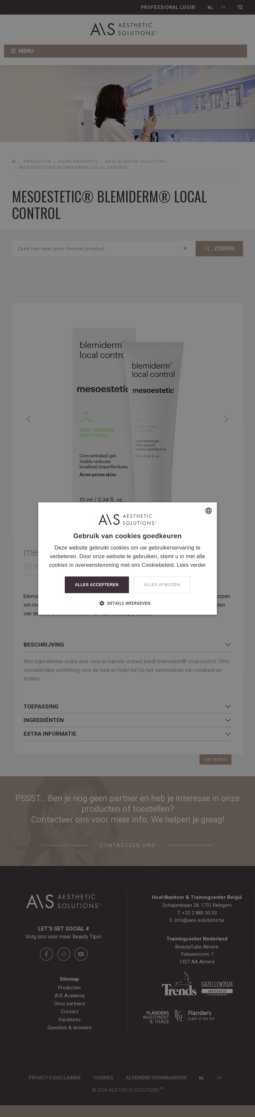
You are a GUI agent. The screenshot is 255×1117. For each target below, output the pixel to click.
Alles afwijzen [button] (162, 584)
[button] (127, 603)
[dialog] (127, 558)
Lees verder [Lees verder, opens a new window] (191, 565)
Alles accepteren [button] (97, 584)
